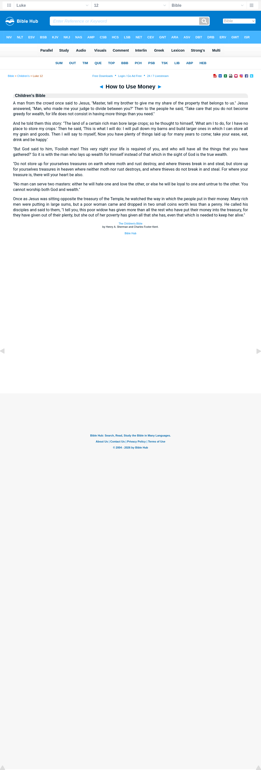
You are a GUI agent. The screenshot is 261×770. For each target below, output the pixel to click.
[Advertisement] (131, 363)
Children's (23, 75)
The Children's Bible (130, 223)
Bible (11, 75)
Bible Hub (130, 233)
